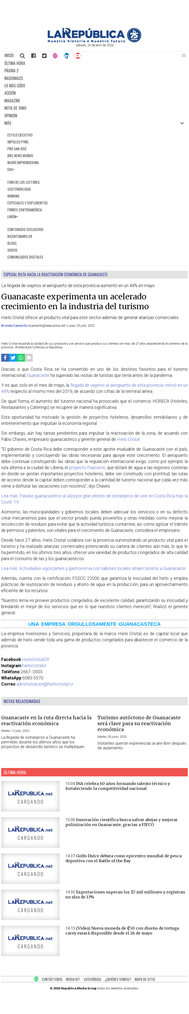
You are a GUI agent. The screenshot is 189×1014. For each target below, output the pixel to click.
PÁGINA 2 (11, 71)
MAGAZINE (12, 101)
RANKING (13, 196)
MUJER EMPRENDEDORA (23, 162)
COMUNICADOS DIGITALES (25, 257)
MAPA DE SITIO (145, 979)
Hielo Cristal (128, 439)
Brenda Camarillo (15, 325)
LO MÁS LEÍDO (14, 86)
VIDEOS (12, 250)
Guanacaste (38, 375)
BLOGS (12, 243)
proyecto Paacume (87, 467)
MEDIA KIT (73, 979)
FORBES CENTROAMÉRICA (24, 209)
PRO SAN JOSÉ (17, 148)
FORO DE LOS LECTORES (23, 182)
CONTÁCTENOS (52, 979)
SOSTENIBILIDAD (19, 189)
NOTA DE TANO (15, 108)
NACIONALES (13, 78)
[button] (184, 56)
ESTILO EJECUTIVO (19, 135)
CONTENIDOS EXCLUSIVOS (25, 229)
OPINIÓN (10, 116)
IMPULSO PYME (18, 141)
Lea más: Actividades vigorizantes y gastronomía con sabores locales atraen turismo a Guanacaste (93, 568)
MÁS (7, 123)
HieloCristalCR (35, 659)
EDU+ (11, 169)
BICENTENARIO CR (19, 236)
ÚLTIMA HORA (14, 63)
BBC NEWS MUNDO (20, 155)
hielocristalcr (34, 665)
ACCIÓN (10, 93)
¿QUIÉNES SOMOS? (118, 979)
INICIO (9, 55)
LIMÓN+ (12, 216)
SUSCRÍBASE (92, 979)
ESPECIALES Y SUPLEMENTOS (27, 202)
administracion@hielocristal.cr (44, 684)
